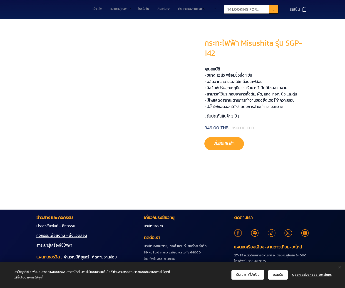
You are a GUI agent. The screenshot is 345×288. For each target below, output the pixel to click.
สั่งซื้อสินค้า (226, 143)
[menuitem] (163, 9)
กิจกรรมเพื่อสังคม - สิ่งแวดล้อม (61, 235)
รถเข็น (295, 9)
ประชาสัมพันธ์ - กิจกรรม (55, 226)
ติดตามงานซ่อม (104, 257)
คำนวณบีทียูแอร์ (76, 257)
